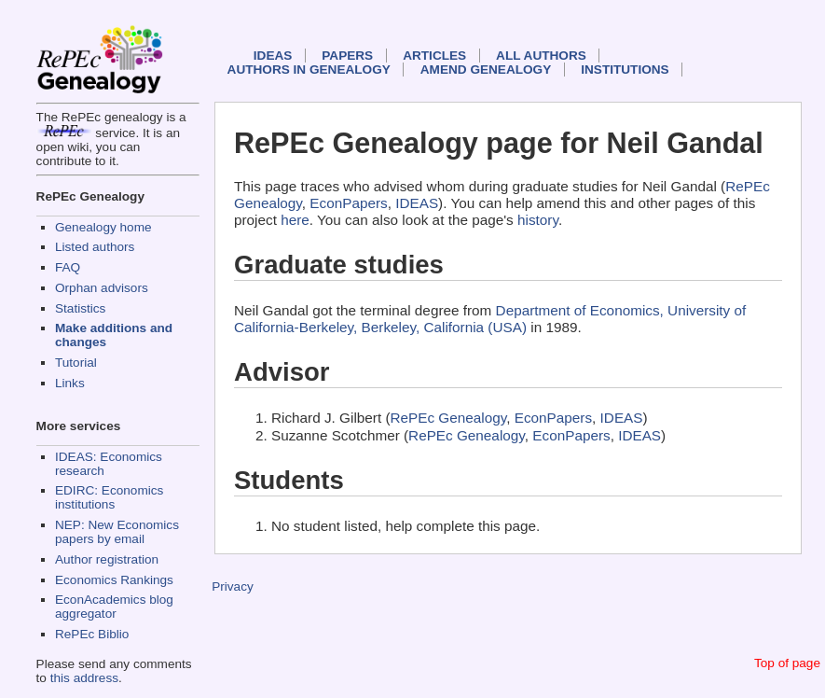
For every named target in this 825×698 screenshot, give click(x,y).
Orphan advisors (101, 288)
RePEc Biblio (92, 634)
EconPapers (348, 203)
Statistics (80, 308)
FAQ (67, 267)
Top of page (787, 663)
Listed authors (94, 247)
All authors (541, 56)
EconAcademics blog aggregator (114, 607)
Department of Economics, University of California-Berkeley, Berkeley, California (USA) (490, 318)
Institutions (624, 70)
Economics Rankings (114, 580)
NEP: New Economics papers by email (117, 532)
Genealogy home (103, 227)
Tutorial (76, 363)
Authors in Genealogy (309, 70)
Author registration (106, 559)
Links (70, 383)
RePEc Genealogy (449, 418)
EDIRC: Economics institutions (109, 497)
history (537, 220)
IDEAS (273, 56)
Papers (347, 56)
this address (84, 678)
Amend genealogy (485, 70)
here (295, 220)
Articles (434, 56)
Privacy (233, 586)
